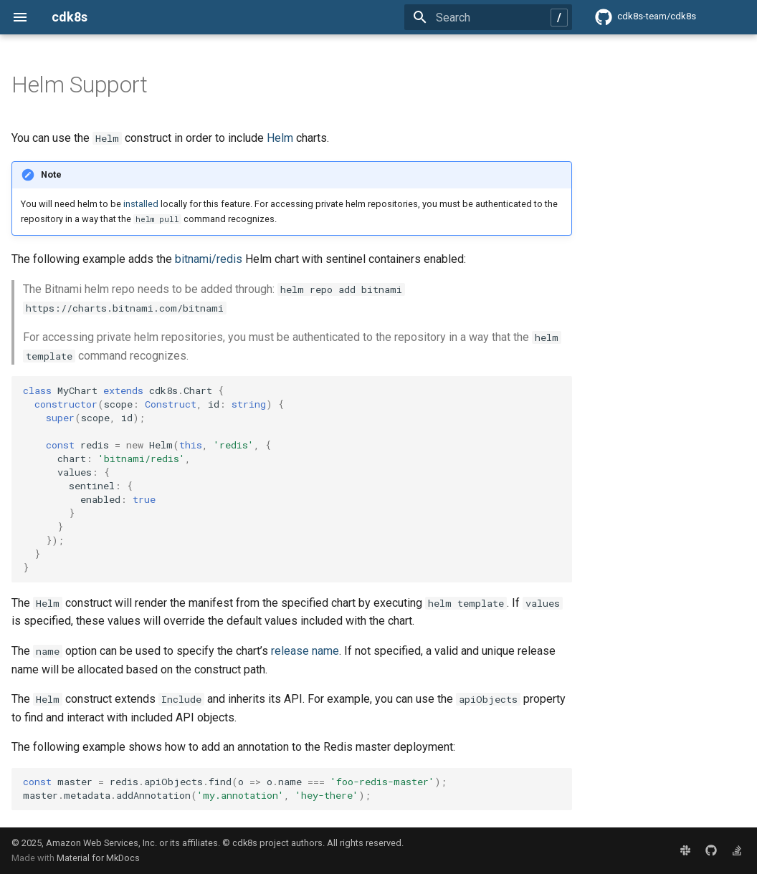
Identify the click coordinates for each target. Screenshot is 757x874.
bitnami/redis (208, 259)
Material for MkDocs (98, 858)
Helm (280, 138)
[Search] (488, 17)
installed (140, 203)
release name (305, 651)
